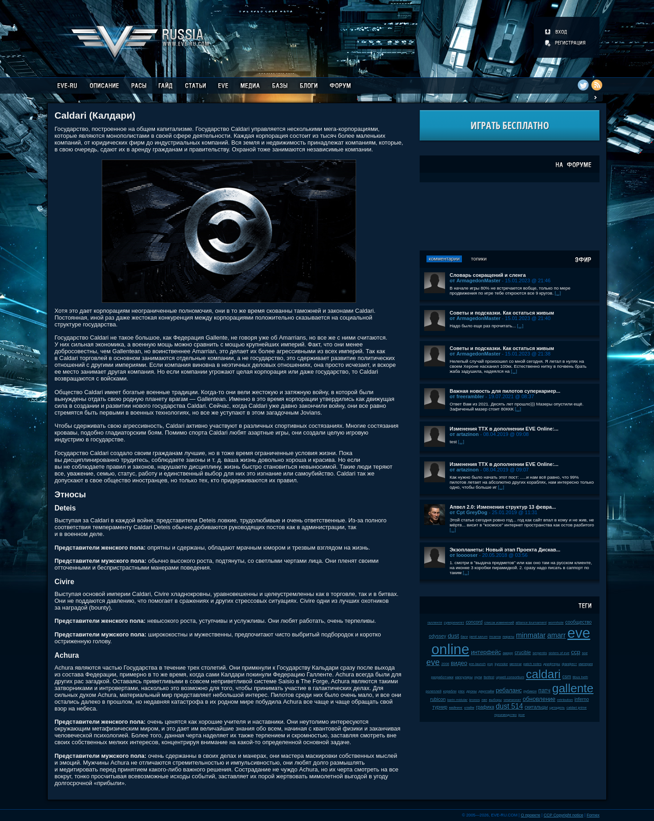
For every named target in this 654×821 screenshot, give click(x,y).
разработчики (442, 677)
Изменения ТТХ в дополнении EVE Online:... (504, 428)
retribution (565, 700)
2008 (445, 664)
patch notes (532, 664)
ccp (575, 652)
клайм (469, 708)
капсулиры (464, 677)
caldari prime (576, 708)
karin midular (457, 700)
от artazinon (464, 434)
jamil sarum (479, 637)
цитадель (557, 708)
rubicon (438, 699)
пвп (484, 700)
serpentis (540, 653)
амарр (508, 653)
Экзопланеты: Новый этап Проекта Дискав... (505, 549)
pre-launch (477, 664)
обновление (539, 699)
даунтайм (487, 691)
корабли (450, 691)
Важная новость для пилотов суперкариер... (505, 391)
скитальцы (536, 707)
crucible (523, 652)
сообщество (578, 622)
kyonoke (501, 664)
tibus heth (580, 677)
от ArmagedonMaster (475, 280)
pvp (490, 664)
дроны (471, 691)
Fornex (593, 815)
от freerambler (467, 396)
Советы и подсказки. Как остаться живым (502, 312)
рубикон (530, 691)
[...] (558, 292)
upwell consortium (510, 677)
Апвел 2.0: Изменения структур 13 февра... (503, 507)
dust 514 (509, 706)
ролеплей (433, 691)
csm (566, 676)
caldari (543, 674)
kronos (474, 700)
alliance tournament (531, 623)
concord (474, 622)
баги (464, 637)
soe (585, 653)
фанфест (569, 664)
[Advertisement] (509, 216)
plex (461, 691)
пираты (508, 637)
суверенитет (454, 623)
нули (478, 677)
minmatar (530, 635)
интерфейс (486, 652)
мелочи (516, 664)
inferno (582, 699)
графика (485, 707)
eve (433, 662)
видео (459, 663)
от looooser (464, 555)
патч (544, 690)
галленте (434, 623)
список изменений (499, 623)
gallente (573, 688)
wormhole (556, 623)
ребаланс (509, 690)
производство (505, 715)
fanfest (489, 677)
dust (453, 635)
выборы (495, 700)
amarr (556, 635)
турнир (439, 707)
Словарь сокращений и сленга (488, 275)
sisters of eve (559, 653)
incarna (495, 637)
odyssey (437, 636)
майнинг (456, 708)
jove (521, 715)
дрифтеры (551, 664)
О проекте (530, 815)
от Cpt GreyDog (468, 512)
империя (586, 664)
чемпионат (512, 700)
